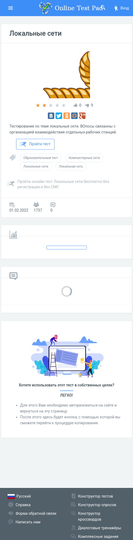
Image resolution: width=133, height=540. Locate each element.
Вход (121, 8)
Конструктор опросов (97, 505)
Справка (23, 505)
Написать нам (28, 522)
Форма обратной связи (36, 513)
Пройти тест (35, 144)
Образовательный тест (40, 158)
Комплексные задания (98, 536)
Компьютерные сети (84, 158)
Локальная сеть (71, 166)
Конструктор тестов (95, 496)
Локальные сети (35, 33)
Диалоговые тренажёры (99, 528)
